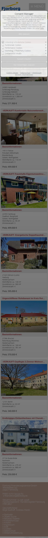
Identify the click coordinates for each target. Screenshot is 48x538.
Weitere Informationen (24, 74)
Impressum (36, 72)
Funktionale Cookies (13, 45)
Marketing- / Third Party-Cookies (18, 51)
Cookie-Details (12, 72)
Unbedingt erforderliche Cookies (18, 42)
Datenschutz (25, 72)
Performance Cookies (13, 48)
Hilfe (42, 28)
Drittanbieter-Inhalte (13, 53)
